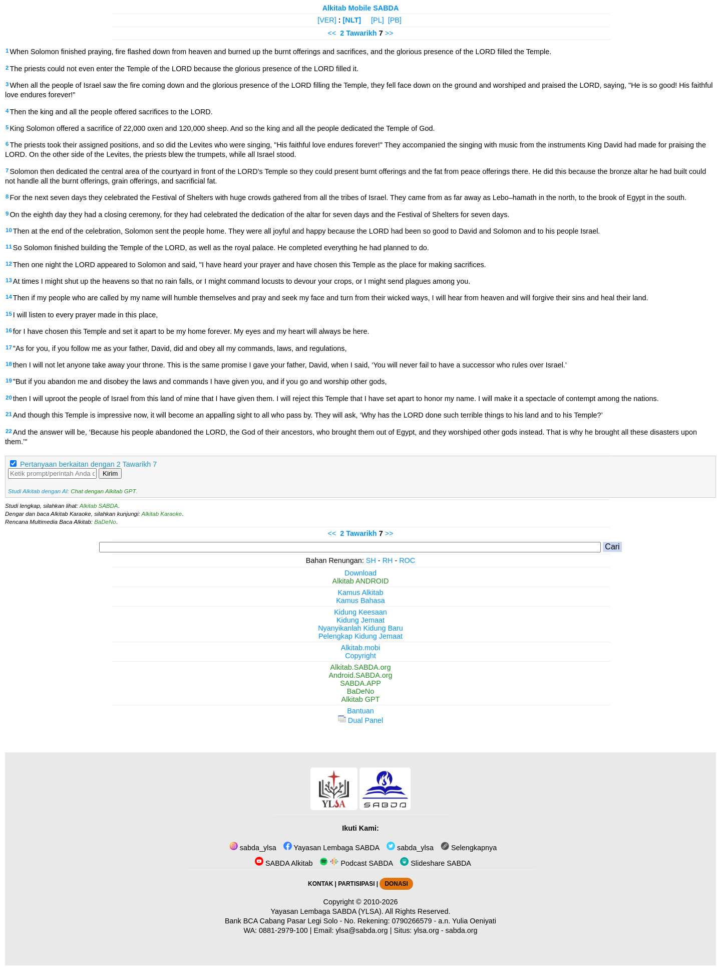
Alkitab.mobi (360, 648)
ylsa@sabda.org (361, 930)
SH (371, 560)
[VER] (326, 20)
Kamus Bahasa (360, 601)
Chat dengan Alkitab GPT (103, 491)
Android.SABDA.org (360, 675)
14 (9, 297)
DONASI (396, 883)
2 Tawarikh (358, 33)
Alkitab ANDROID (360, 581)
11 (9, 247)
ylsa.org (426, 930)
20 (9, 398)
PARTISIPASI (356, 883)
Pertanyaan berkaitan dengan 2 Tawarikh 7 (88, 464)
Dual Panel (360, 720)
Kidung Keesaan (360, 612)
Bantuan (360, 711)
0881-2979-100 (283, 930)
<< (332, 33)
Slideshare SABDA (435, 863)
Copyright (360, 656)
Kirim (110, 473)
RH (388, 560)
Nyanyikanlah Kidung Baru (360, 628)
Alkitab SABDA (99, 506)
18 (9, 364)
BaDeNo (105, 522)
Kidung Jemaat (360, 620)
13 (9, 280)
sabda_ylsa (252, 848)
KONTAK (320, 883)
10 (9, 230)
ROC (407, 560)
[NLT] (352, 20)
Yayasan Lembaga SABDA (331, 848)
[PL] (377, 20)
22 (9, 431)
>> (389, 33)
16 (9, 330)
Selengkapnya (469, 848)
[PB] (395, 20)
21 (9, 414)
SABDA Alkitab (283, 863)
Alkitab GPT (360, 699)
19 (9, 380)
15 (9, 314)
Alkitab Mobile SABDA (360, 8)
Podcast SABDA (356, 863)
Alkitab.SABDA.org (360, 667)
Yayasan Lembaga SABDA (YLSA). (327, 911)
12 (9, 264)
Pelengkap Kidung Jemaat (360, 636)
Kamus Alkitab (360, 593)
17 (9, 347)
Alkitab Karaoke (162, 514)
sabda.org (462, 930)
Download (360, 573)
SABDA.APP (360, 683)
